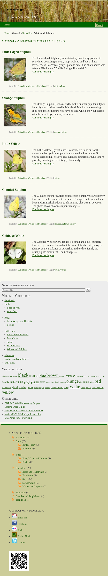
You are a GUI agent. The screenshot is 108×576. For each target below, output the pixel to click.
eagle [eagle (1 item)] (89, 376)
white (56, 270)
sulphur (65, 224)
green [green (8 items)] (35, 381)
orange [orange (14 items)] (72, 381)
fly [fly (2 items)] (7, 382)
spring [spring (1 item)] (36, 388)
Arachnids (9, 300)
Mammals (9, 355)
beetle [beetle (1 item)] (15, 376)
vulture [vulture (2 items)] (59, 387)
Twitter (18, 542)
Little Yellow (11, 143)
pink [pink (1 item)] (80, 382)
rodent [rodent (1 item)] (4, 388)
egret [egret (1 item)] (103, 376)
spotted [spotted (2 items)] (30, 387)
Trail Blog (9, 362)
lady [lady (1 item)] (52, 382)
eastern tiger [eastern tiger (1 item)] (95, 376)
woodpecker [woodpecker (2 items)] (98, 387)
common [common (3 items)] (70, 375)
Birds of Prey (13, 307)
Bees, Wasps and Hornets (19, 321)
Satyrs (10, 342)
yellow (62, 86)
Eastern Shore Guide (14, 406)
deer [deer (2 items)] (84, 376)
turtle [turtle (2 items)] (53, 387)
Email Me (19, 517)
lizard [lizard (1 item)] (57, 382)
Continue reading (43, 71)
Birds (7, 304)
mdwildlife (15, 10)
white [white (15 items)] (75, 386)
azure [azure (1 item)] (10, 376)
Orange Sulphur (13, 98)
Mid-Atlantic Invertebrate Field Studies (23, 410)
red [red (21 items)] (98, 381)
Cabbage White (13, 235)
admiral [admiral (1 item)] (5, 376)
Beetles (10, 324)
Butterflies (27, 33)
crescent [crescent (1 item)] (79, 376)
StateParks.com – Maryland (18, 417)
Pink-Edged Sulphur (16, 52)
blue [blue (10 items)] (42, 375)
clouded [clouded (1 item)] (62, 376)
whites (63, 270)
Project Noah (21, 536)
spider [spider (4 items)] (22, 387)
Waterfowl (12, 311)
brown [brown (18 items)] (52, 375)
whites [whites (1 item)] (83, 388)
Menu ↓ (99, 25)
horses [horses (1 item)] (48, 382)
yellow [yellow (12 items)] (8, 392)
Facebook (19, 524)
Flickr (17, 530)
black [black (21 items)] (23, 375)
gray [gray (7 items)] (27, 381)
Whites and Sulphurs (37, 86)
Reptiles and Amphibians (16, 359)
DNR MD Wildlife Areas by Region (22, 403)
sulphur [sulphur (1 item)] (47, 388)
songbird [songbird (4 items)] (12, 387)
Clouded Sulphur (14, 189)
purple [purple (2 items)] (86, 382)
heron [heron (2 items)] (42, 382)
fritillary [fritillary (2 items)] (14, 382)
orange (57, 132)
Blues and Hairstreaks (17, 334)
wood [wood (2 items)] (88, 387)
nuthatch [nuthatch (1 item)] (62, 382)
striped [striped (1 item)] (41, 388)
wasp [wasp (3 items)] (66, 387)
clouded (57, 224)
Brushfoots (12, 338)
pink (56, 86)
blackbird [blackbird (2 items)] (33, 376)
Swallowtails (13, 345)
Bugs (7, 317)
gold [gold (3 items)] (20, 381)
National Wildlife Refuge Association (22, 414)
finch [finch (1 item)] (4, 382)
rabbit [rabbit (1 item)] (92, 382)
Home (7, 25)
